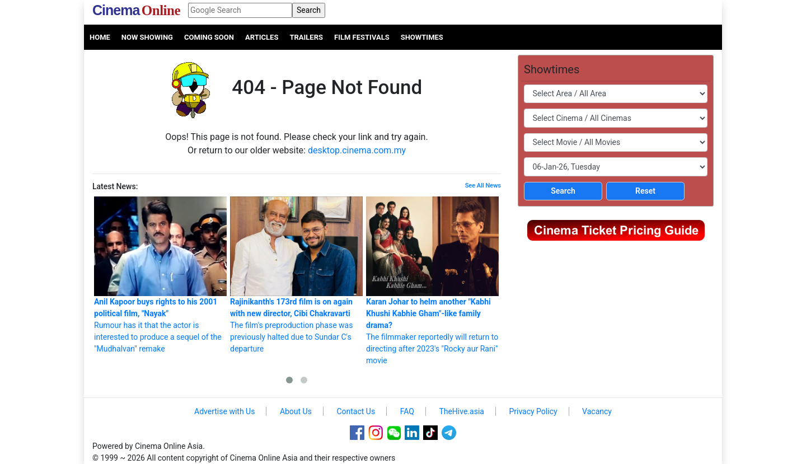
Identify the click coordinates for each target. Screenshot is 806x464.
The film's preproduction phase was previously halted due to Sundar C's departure (296, 274)
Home (100, 37)
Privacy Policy (533, 411)
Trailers (306, 37)
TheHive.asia (461, 411)
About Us (296, 411)
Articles (261, 37)
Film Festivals (362, 37)
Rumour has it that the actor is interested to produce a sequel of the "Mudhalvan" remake (160, 274)
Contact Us (355, 411)
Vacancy (597, 411)
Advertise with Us (224, 411)
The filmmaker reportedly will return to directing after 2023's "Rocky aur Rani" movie (432, 280)
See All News (483, 185)
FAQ (407, 411)
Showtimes (422, 37)
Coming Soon (209, 37)
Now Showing (147, 37)
